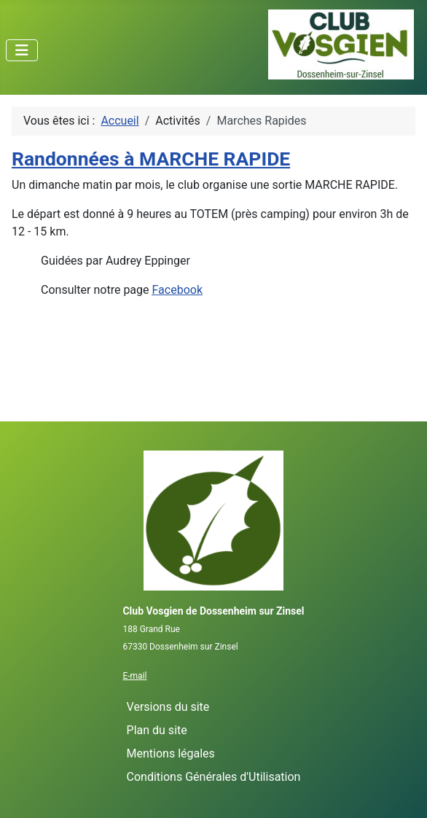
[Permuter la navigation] (22, 50)
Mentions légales (171, 753)
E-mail (134, 676)
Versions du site (168, 707)
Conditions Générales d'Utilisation (214, 777)
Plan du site (157, 730)
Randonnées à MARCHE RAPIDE (151, 158)
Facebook (177, 290)
